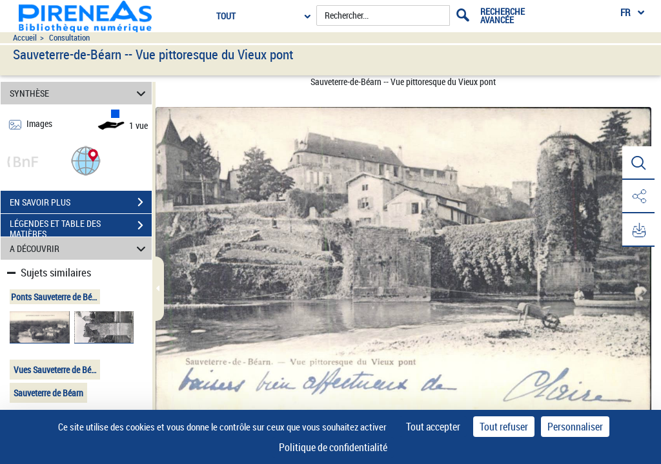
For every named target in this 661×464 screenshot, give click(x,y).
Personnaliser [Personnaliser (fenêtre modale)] (575, 427)
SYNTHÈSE (80, 93)
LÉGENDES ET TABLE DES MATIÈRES (81, 227)
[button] (86, 160)
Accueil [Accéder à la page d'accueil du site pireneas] (25, 37)
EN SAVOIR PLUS (81, 202)
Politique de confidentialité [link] (333, 447)
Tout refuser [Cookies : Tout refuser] (504, 427)
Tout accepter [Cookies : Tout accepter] (433, 427)
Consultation (69, 37)
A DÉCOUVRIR (80, 248)
